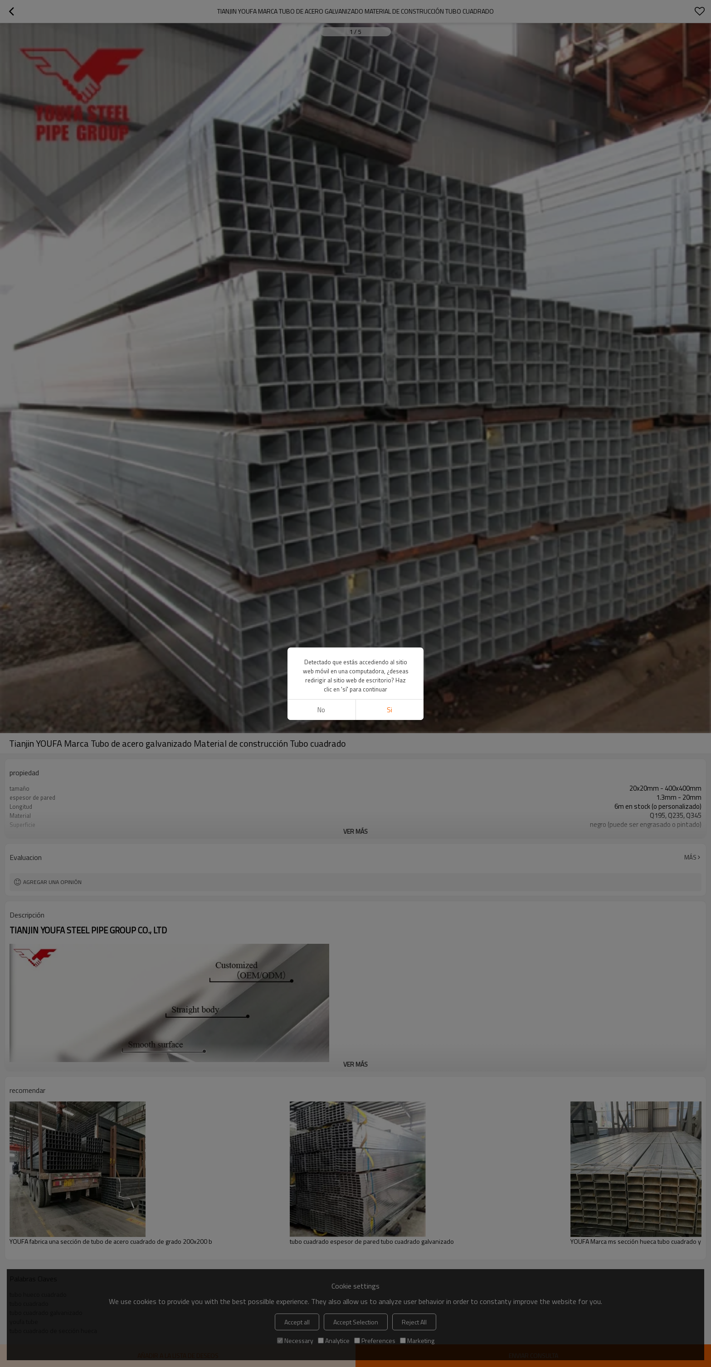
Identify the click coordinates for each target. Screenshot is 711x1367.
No (321, 710)
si (389, 710)
